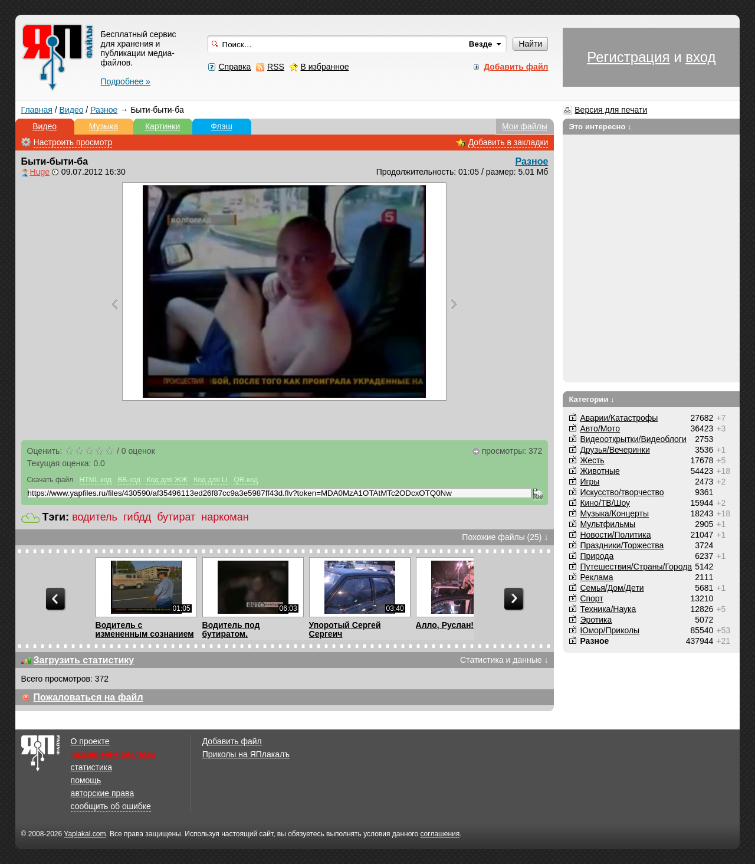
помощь (86, 780)
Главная (36, 109)
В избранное (325, 66)
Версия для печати (611, 109)
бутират (176, 517)
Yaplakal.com (85, 834)
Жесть (592, 460)
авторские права (102, 793)
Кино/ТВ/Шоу (605, 503)
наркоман (224, 517)
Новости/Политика (615, 534)
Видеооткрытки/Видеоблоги (633, 439)
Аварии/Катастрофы (619, 418)
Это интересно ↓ (600, 126)
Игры (589, 481)
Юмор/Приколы (609, 630)
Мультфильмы (607, 524)
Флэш (221, 126)
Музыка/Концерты (614, 513)
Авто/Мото (600, 428)
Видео (72, 109)
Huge (40, 171)
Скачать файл (50, 480)
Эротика (596, 619)
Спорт (591, 598)
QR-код (246, 480)
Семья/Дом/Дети (612, 588)
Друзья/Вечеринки (614, 449)
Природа (596, 556)
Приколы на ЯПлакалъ (246, 754)
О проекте (90, 741)
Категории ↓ (592, 399)
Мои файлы (524, 126)
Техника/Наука (608, 609)
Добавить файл (232, 741)
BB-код (128, 480)
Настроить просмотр (73, 142)
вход (700, 57)
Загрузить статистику (84, 660)
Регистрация (628, 57)
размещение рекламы (113, 754)
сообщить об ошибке (111, 806)
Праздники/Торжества (622, 545)
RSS (275, 66)
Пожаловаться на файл (88, 697)
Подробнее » (125, 81)
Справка (234, 66)
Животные (600, 471)
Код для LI (210, 480)
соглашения (439, 834)
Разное (103, 109)
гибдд (137, 517)
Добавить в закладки (508, 142)
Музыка (104, 126)
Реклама (596, 577)
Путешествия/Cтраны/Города (636, 566)
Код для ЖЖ (167, 480)
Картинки (162, 126)
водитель (94, 517)
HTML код (95, 480)
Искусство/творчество (622, 492)
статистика (91, 767)
